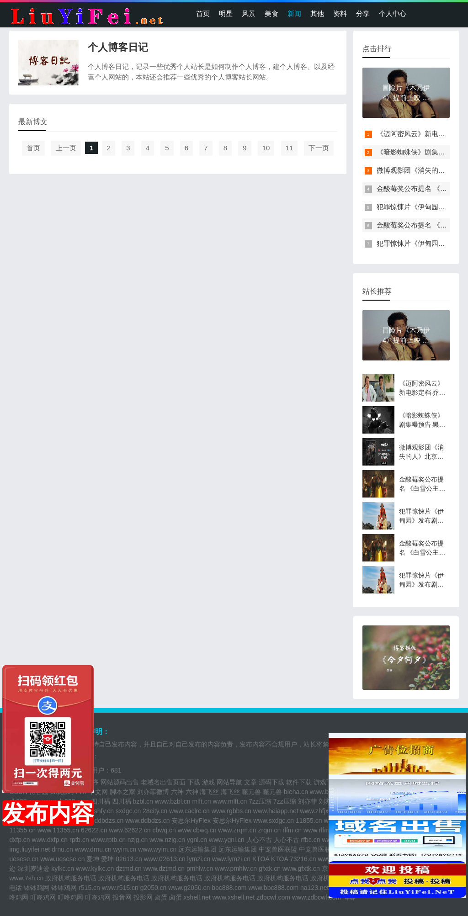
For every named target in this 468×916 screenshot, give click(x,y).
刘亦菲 (307, 801)
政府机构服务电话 (70, 878)
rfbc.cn (310, 839)
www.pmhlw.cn (236, 868)
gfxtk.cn (270, 868)
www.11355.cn (58, 830)
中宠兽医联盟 (278, 849)
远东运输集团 (197, 849)
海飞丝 (209, 791)
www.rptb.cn (108, 839)
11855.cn (309, 820)
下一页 (318, 148)
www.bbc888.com (273, 887)
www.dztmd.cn (164, 868)
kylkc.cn (62, 868)
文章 (250, 782)
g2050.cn (153, 887)
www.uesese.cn (62, 859)
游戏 (208, 782)
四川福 (100, 801)
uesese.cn (23, 859)
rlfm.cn (292, 830)
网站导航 (229, 782)
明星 (226, 13)
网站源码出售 (120, 782)
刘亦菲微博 (153, 791)
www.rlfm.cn (320, 830)
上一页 (66, 148)
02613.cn (129, 859)
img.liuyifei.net (29, 849)
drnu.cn (62, 849)
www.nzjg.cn (167, 839)
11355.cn (22, 830)
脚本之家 (122, 791)
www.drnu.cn (93, 849)
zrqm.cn (269, 830)
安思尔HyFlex (191, 820)
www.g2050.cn (189, 887)
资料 (340, 13)
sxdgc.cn (128, 811)
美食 (271, 13)
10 (266, 148)
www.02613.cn (165, 859)
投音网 (122, 897)
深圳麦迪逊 (33, 868)
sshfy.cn (102, 811)
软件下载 (299, 782)
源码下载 (271, 782)
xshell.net (197, 897)
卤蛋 (160, 897)
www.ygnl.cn (227, 839)
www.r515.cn (120, 887)
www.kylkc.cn (95, 868)
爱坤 (92, 859)
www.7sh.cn (26, 878)
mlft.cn (201, 801)
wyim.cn (125, 849)
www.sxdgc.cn (273, 820)
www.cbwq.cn (197, 830)
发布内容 (48, 813)
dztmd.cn (129, 868)
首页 (203, 13)
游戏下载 (326, 782)
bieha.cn (296, 791)
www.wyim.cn (157, 849)
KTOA (260, 859)
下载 (193, 782)
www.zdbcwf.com (316, 897)
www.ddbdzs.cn (147, 820)
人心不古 (259, 839)
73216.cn (303, 859)
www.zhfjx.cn (318, 811)
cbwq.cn (164, 830)
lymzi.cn (199, 859)
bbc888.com (229, 887)
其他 (317, 13)
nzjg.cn (138, 839)
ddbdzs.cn (109, 820)
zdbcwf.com (273, 897)
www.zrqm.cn (237, 830)
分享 (363, 13)
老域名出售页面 (163, 782)
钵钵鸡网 (36, 887)
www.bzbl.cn (173, 801)
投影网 (143, 897)
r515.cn (89, 887)
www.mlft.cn (230, 801)
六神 (177, 791)
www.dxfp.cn (50, 839)
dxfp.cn (19, 839)
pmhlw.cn (199, 868)
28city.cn (155, 811)
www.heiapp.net (275, 811)
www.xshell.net (234, 897)
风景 (248, 13)
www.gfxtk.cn (301, 868)
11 (289, 148)
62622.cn (94, 830)
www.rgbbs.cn (231, 811)
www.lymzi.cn (231, 859)
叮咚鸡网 (43, 897)
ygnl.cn (197, 839)
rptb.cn (79, 839)
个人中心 (392, 13)
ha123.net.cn (318, 887)
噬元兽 (251, 791)
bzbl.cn (143, 801)
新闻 (294, 13)
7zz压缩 (260, 801)
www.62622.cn (129, 830)
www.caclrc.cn (189, 811)
